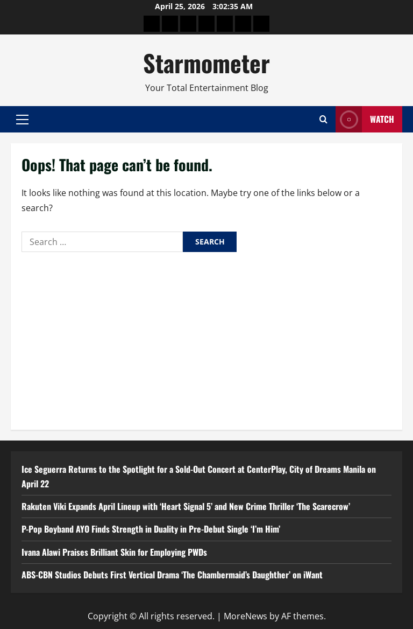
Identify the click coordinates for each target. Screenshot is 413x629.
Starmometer (206, 62)
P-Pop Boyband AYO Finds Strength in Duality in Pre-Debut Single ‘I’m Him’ (151, 528)
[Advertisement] (206, 338)
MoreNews (245, 616)
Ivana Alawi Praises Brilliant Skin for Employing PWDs (115, 552)
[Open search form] (323, 119)
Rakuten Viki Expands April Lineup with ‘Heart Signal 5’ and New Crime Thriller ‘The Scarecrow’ (186, 506)
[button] (22, 119)
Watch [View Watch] (365, 119)
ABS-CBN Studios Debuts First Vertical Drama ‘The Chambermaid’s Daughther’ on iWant (172, 574)
